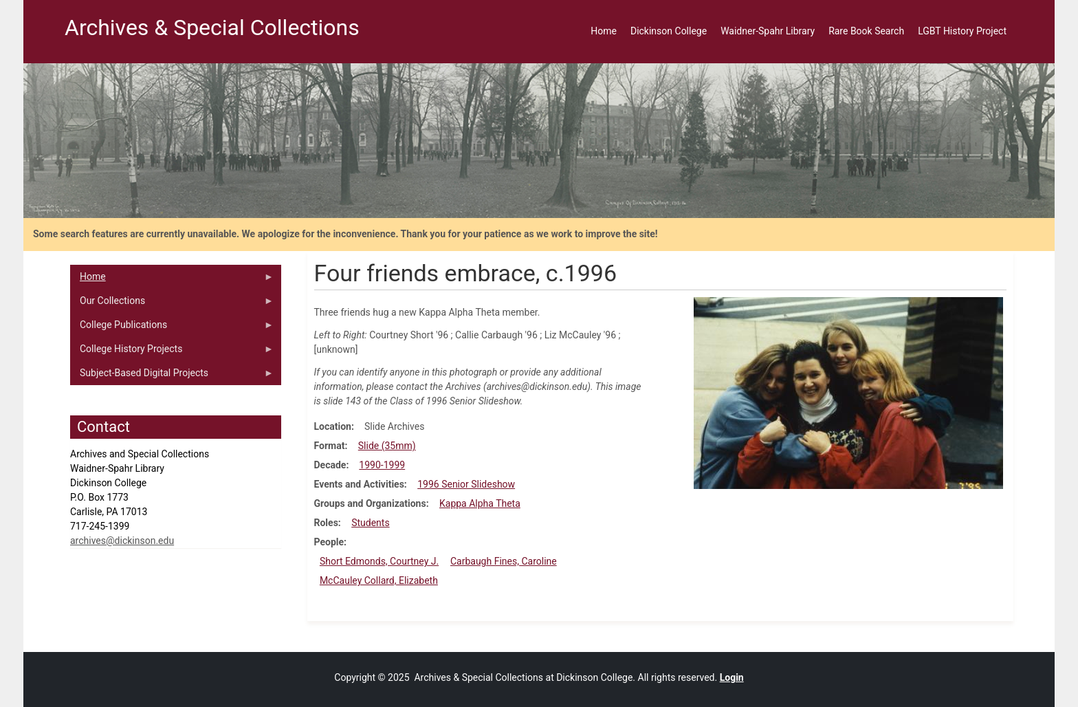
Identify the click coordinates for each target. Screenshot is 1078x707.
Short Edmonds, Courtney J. (379, 561)
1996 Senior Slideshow (466, 484)
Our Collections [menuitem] (172, 304)
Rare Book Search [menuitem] (866, 30)
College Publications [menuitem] (172, 328)
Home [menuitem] (604, 30)
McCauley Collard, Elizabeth (379, 580)
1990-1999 (382, 464)
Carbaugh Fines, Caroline (503, 561)
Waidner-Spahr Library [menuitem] (767, 30)
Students (370, 522)
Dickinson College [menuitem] (668, 30)
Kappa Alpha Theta (479, 503)
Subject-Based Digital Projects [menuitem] (172, 376)
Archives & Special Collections (212, 27)
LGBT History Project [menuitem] (962, 30)
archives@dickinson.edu (122, 540)
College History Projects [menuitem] (172, 352)
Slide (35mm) (387, 445)
